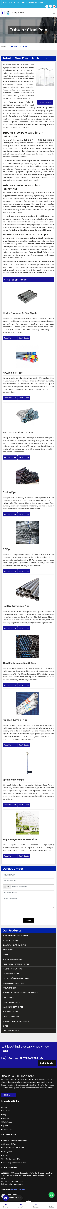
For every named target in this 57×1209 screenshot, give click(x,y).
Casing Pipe (8, 950)
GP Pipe (5, 954)
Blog (3, 1114)
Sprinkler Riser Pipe (11, 973)
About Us (5, 1111)
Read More (10, 338)
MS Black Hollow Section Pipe (16, 1021)
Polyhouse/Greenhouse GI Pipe (16, 978)
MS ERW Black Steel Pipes (13, 983)
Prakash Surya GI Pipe (12, 969)
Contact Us (6, 1129)
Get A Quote (45, 102)
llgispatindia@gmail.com (33, 2)
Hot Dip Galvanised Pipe (13, 959)
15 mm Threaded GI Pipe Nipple (15, 935)
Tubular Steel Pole (11, 1031)
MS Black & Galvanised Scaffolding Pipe (20, 993)
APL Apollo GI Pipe (10, 940)
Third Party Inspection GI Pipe (16, 964)
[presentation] (17, 912)
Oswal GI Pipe (8, 997)
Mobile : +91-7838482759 (12, 1181)
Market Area (6, 1122)
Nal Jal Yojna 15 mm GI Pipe (14, 945)
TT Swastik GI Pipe (10, 988)
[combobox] (7, 887)
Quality (4, 1126)
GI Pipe (5, 1026)
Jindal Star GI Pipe (11, 1016)
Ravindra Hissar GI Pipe (13, 1007)
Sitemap (5, 1118)
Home (4, 46)
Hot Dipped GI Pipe (10, 1012)
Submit (28, 920)
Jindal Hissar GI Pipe (11, 1002)
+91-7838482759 (11, 2)
